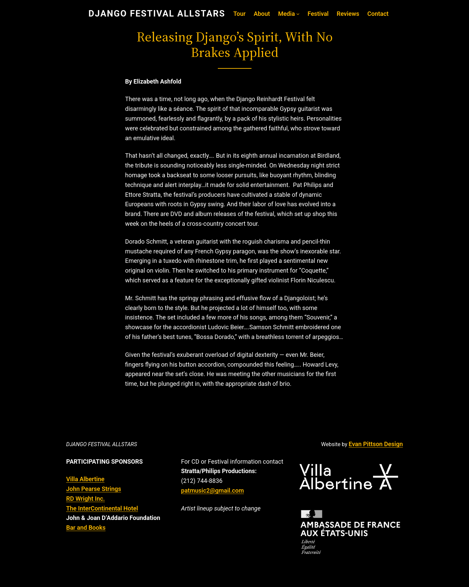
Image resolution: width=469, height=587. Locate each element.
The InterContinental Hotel (102, 508)
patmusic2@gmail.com (212, 490)
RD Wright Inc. (85, 498)
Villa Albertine (85, 479)
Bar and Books (86, 527)
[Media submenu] (298, 14)
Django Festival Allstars (101, 444)
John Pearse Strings (93, 488)
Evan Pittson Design (376, 443)
